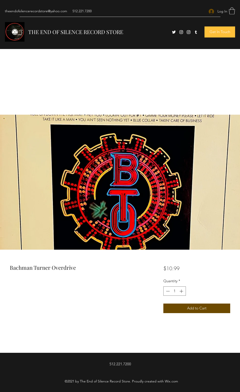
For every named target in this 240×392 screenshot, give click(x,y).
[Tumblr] (195, 32)
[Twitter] (173, 32)
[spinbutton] (174, 291)
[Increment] (182, 291)
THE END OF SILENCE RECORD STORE (75, 32)
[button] (232, 10)
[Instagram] (181, 32)
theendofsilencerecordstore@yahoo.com (36, 11)
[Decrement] (167, 291)
